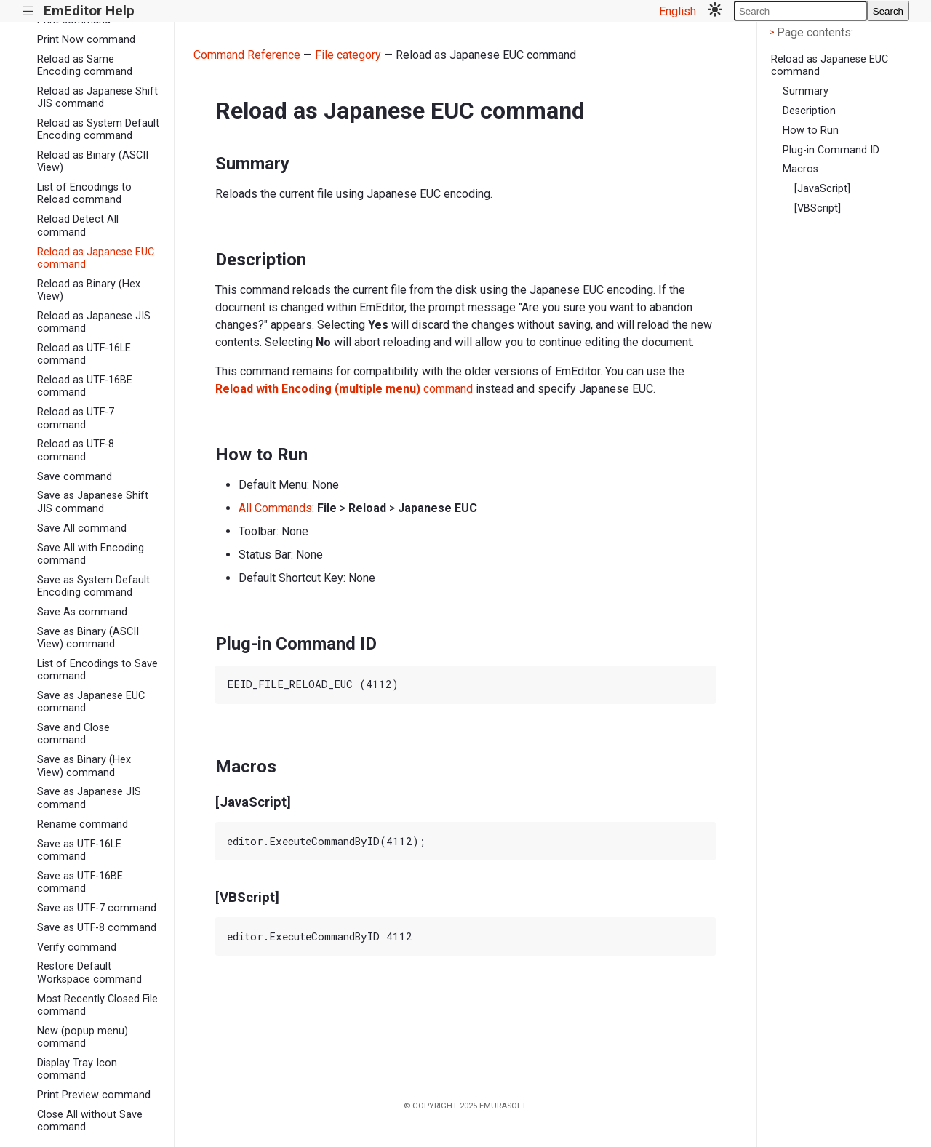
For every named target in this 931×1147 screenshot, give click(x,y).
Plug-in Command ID (831, 150)
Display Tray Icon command (77, 1069)
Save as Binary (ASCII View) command (88, 638)
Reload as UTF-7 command (75, 418)
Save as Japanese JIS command (89, 798)
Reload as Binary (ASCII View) (92, 161)
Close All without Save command (90, 1120)
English (677, 11)
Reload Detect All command (78, 225)
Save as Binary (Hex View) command (84, 766)
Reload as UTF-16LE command (84, 354)
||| (28, 11)
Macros (800, 169)
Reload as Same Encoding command (84, 65)
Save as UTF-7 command (96, 908)
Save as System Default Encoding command (93, 586)
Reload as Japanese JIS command (94, 322)
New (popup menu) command (82, 1037)
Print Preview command (94, 1095)
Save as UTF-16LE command (79, 850)
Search (888, 11)
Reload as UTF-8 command (75, 450)
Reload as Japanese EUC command (95, 258)
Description (809, 111)
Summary (805, 91)
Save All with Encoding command (90, 554)
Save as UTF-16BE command (80, 882)
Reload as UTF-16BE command (84, 386)
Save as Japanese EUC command (91, 702)
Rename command (82, 824)
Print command (74, 20)
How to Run (811, 130)
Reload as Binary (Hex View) (88, 290)
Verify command (76, 947)
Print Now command (86, 39)
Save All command (82, 528)
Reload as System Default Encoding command (98, 129)
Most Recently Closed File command (97, 1005)
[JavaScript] (822, 189)
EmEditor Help (89, 10)
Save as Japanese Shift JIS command (92, 501)
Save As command (82, 612)
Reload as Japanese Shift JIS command (97, 97)
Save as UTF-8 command (96, 928)
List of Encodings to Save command (97, 670)
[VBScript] (817, 208)
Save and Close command (73, 734)
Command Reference (246, 55)
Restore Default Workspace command (89, 972)
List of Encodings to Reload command (84, 193)
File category (348, 55)
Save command (74, 477)
